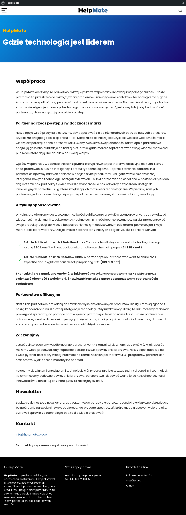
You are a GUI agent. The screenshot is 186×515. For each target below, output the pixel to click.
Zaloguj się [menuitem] (13, 2)
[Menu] (4, 10)
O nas (130, 485)
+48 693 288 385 (80, 479)
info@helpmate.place (31, 434)
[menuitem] (3, 3)
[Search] (180, 10)
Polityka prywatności (139, 475)
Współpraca (133, 480)
